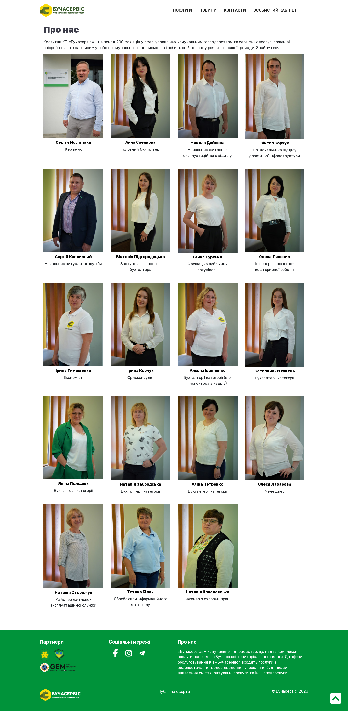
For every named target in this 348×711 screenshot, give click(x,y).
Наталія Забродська (140, 484)
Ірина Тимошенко (73, 370)
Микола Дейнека (207, 143)
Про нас (187, 642)
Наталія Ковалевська (207, 592)
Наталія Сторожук (73, 592)
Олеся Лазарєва (274, 484)
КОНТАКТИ (235, 10)
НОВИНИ (208, 10)
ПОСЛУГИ (182, 10)
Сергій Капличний (73, 257)
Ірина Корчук (140, 370)
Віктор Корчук (274, 143)
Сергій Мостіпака (73, 142)
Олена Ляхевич (274, 257)
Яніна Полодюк (73, 483)
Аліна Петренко (207, 484)
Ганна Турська (207, 257)
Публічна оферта (174, 691)
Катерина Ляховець (274, 371)
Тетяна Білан (140, 592)
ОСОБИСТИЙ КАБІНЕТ (275, 10)
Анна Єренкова (140, 142)
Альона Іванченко (207, 370)
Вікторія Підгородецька (140, 257)
